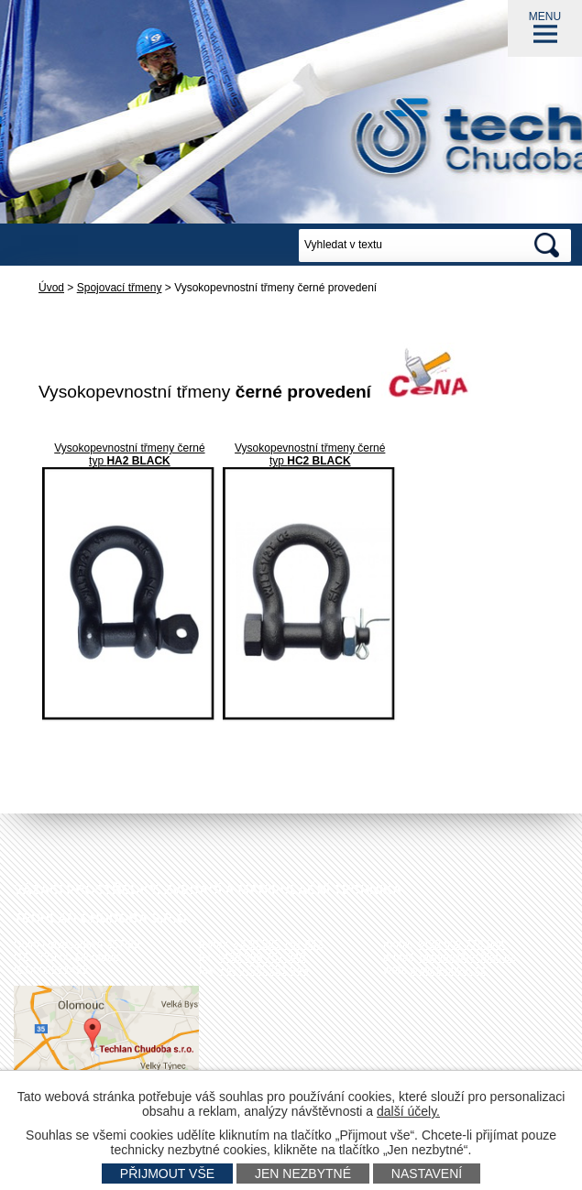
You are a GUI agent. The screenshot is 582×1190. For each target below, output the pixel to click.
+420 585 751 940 (260, 957)
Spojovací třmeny (119, 287)
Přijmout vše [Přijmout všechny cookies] (167, 1173)
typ (129, 460)
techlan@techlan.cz (468, 957)
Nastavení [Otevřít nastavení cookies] (426, 1173)
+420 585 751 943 (263, 970)
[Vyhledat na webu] (411, 245)
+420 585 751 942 (278, 944)
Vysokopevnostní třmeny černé (129, 448)
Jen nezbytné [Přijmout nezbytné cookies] (303, 1173)
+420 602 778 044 (460, 944)
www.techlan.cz (448, 970)
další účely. (408, 1111)
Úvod (51, 287)
